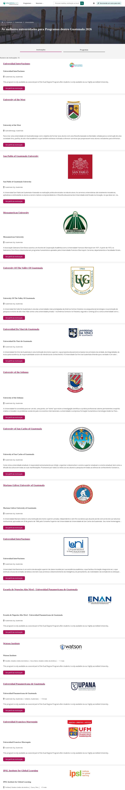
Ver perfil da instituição (14, 88)
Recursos (40, 3)
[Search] (82, 3)
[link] (29, 22)
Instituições (40, 50)
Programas (27, 3)
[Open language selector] (94, 3)
